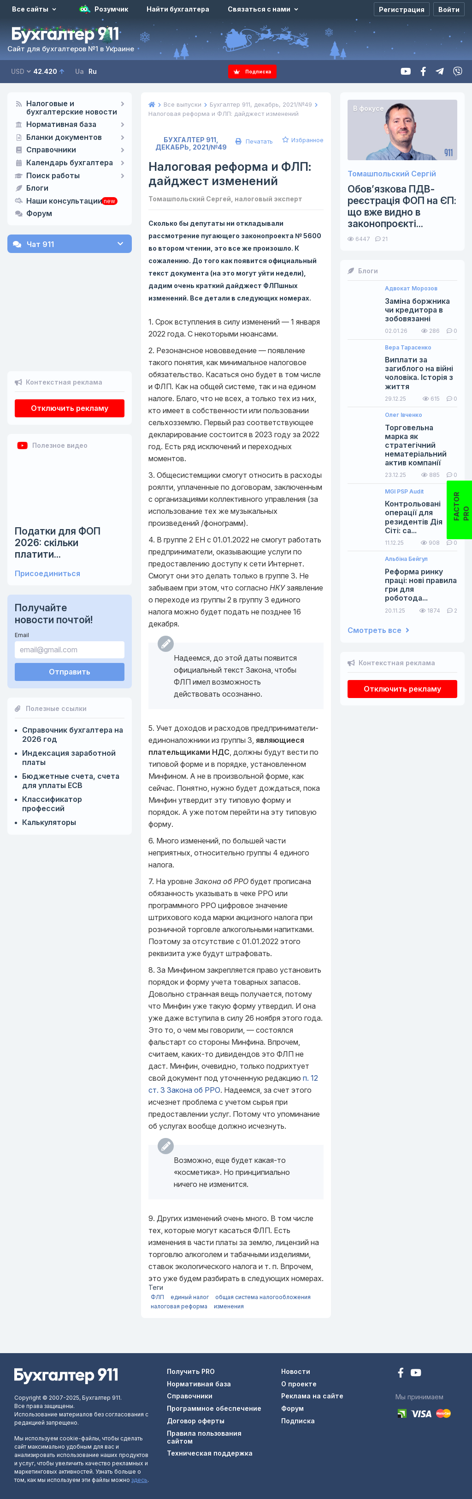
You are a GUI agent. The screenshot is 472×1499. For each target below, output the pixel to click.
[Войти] (449, 9)
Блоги (37, 188)
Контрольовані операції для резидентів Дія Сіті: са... (413, 517)
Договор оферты (195, 1421)
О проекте (299, 1384)
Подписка (252, 71)
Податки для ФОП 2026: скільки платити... (57, 512)
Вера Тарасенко (408, 347)
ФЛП (157, 1297)
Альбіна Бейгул (406, 559)
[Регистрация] (402, 9)
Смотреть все (378, 630)
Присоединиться (47, 543)
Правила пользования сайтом (204, 1437)
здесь (139, 1479)
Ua (79, 71)
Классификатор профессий (52, 773)
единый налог (190, 1297)
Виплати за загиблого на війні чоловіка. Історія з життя (419, 373)
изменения (229, 1306)
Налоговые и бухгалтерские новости (71, 108)
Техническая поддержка (210, 1453)
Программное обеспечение (214, 1408)
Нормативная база (61, 124)
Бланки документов (64, 137)
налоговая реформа (179, 1306)
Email (22, 604)
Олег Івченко (403, 415)
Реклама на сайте (312, 1396)
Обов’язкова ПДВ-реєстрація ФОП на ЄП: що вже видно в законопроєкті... (402, 206)
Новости (295, 1371)
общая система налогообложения (263, 1297)
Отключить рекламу (69, 377)
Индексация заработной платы (69, 727)
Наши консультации (64, 201)
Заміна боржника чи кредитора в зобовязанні (417, 310)
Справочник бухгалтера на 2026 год (72, 704)
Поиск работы (53, 176)
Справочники (51, 150)
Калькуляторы (49, 791)
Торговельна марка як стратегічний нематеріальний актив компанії (416, 445)
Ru (92, 71)
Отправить (69, 641)
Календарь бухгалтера (69, 163)
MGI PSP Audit (404, 491)
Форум (39, 214)
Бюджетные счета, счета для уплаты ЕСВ (70, 750)
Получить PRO (191, 1371)
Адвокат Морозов (411, 288)
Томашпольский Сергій (392, 173)
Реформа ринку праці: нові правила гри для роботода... (421, 585)
